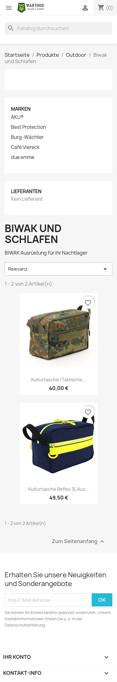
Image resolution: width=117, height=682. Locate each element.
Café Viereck (25, 147)
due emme (22, 157)
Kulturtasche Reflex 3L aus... (58, 489)
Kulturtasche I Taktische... (58, 380)
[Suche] (58, 28)
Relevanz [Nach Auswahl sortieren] (58, 269)
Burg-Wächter (27, 137)
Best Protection (28, 127)
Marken (21, 109)
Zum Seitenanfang (79, 542)
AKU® (17, 117)
